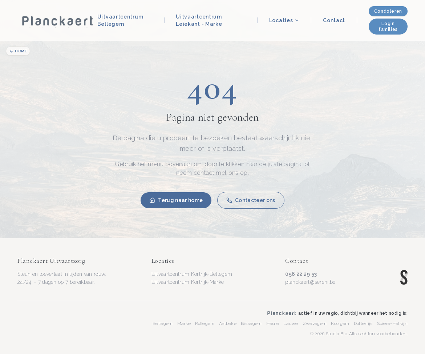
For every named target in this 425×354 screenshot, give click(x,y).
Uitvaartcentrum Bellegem (120, 20)
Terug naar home (176, 200)
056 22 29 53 (301, 274)
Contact (334, 20)
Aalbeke (227, 323)
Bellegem (163, 323)
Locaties (284, 20)
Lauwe (290, 323)
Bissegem (251, 323)
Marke (184, 323)
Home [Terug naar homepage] (18, 51)
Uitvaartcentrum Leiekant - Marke (199, 20)
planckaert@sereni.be (310, 282)
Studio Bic (336, 333)
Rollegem (205, 323)
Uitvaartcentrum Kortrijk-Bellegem (191, 274)
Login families (388, 26)
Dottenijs (363, 323)
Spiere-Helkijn (392, 323)
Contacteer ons (250, 200)
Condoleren (388, 11)
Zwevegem (315, 323)
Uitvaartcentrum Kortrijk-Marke (187, 282)
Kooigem (340, 323)
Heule (272, 323)
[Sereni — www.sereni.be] (404, 277)
